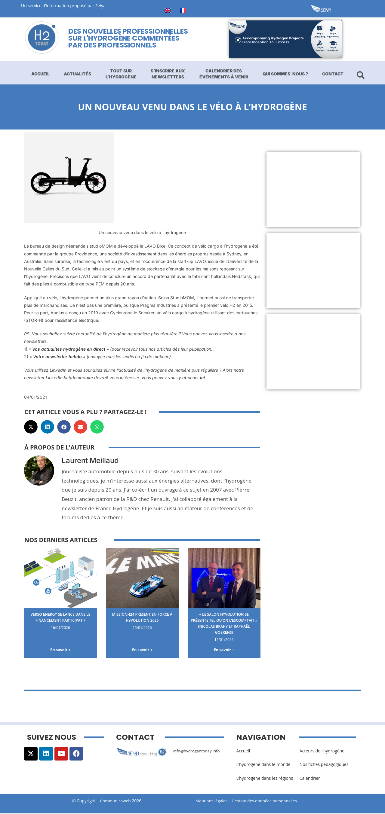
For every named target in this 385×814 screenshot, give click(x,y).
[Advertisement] (313, 189)
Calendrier (310, 779)
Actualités (77, 73)
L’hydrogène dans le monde (263, 765)
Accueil (40, 73)
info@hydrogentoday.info (198, 752)
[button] (31, 427)
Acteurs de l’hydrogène (322, 752)
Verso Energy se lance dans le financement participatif (60, 617)
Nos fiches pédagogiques (324, 765)
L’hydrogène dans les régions (264, 779)
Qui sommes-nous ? (285, 73)
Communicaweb (115, 801)
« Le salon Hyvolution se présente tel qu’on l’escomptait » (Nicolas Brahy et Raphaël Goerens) (224, 623)
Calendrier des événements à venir (223, 73)
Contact (332, 73)
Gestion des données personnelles (268, 801)
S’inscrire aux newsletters (168, 73)
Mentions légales (212, 801)
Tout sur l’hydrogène (121, 73)
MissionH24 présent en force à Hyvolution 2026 (142, 617)
